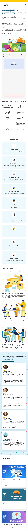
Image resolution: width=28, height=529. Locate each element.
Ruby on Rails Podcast (17, 346)
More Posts (6, 461)
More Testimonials (8, 359)
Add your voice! (23, 0)
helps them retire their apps (18, 20)
